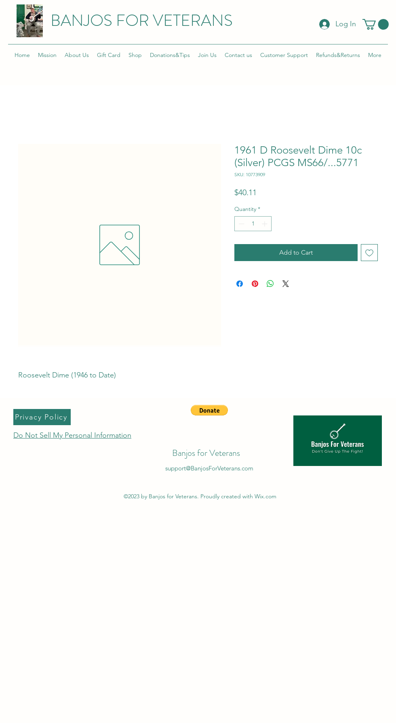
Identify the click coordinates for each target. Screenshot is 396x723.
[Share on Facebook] (239, 284)
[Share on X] (286, 284)
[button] (375, 24)
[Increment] (265, 224)
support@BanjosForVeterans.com (209, 468)
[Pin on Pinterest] (255, 284)
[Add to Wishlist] (369, 252)
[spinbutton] (253, 224)
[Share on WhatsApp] (270, 284)
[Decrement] (241, 224)
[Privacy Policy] (42, 417)
